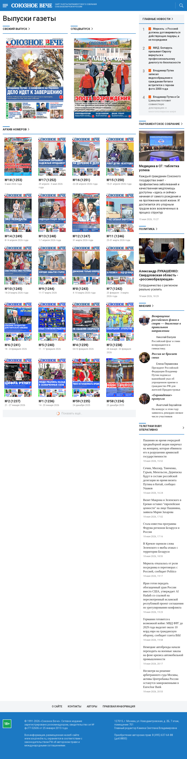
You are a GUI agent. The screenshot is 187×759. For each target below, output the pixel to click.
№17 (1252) (47, 180)
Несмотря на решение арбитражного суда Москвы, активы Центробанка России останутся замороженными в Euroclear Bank (161, 679)
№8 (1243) (80, 289)
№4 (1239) (80, 345)
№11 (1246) (115, 236)
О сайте (57, 706)
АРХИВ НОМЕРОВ (15, 129)
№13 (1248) (47, 236)
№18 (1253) (13, 180)
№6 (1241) (12, 345)
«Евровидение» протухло (162, 396)
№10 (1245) (13, 289)
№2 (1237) (12, 401)
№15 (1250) (115, 180)
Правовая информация (119, 706)
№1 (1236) (46, 401)
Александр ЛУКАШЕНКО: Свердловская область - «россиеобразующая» (158, 275)
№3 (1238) (114, 345)
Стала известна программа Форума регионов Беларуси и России (161, 527)
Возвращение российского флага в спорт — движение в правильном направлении (166, 323)
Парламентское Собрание (159, 124)
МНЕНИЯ (145, 306)
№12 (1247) (81, 236)
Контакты (74, 706)
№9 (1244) (46, 289)
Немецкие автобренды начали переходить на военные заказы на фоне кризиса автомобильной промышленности (163, 653)
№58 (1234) (115, 401)
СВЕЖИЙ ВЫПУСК (15, 29)
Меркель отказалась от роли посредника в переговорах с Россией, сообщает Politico (160, 567)
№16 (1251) (81, 180)
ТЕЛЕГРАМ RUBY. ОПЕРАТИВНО (150, 427)
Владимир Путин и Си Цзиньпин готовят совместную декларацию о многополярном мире (164, 104)
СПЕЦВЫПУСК (80, 29)
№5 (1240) (46, 345)
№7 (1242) (114, 289)
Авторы (92, 706)
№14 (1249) (13, 236)
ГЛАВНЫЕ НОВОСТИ (156, 19)
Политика (147, 229)
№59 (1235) (81, 401)
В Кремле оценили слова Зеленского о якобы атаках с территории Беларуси (160, 547)
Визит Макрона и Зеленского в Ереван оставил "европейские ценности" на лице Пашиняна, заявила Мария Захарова (162, 506)
